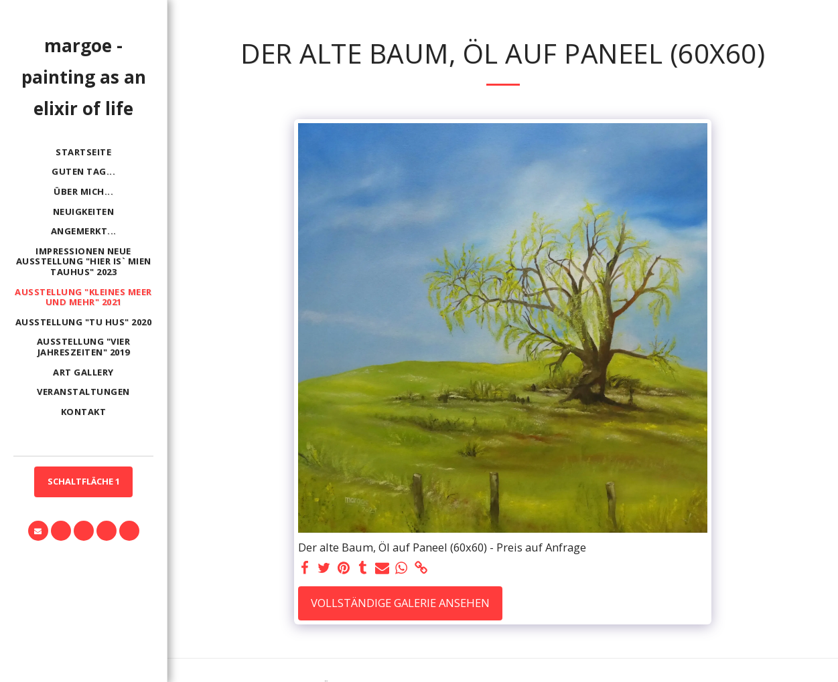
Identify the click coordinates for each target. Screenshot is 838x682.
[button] (38, 531)
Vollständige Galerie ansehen (400, 602)
